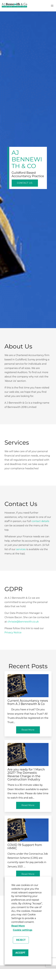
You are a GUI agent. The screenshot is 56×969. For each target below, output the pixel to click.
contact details (40, 521)
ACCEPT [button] (20, 952)
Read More (18, 925)
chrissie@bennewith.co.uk (23, 621)
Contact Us (25, 183)
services (21, 549)
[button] (52, 6)
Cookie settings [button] (22, 930)
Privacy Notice (13, 632)
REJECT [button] (21, 940)
